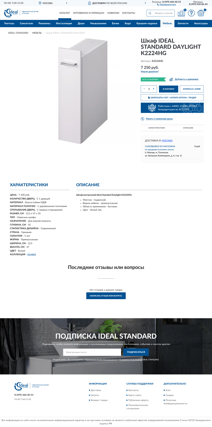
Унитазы (9, 23)
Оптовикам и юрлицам (88, 13)
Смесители (26, 23)
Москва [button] (167, 140)
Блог (168, 390)
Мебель (167, 23)
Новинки (113, 13)
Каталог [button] (64, 13)
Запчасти (183, 23)
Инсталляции (64, 23)
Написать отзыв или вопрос (106, 296)
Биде (128, 23)
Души (81, 23)
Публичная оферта (138, 400)
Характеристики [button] (156, 128)
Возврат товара (99, 400)
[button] (166, 4)
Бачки (115, 23)
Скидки (170, 395)
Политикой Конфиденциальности (101, 360)
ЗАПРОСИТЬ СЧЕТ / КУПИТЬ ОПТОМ (172, 98)
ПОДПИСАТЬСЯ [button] (136, 352)
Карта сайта (134, 395)
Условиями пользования (130, 360)
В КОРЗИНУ (168, 89)
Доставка (96, 390)
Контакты (128, 13)
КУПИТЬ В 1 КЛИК (192, 89)
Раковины (44, 23)
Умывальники (98, 23)
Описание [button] (188, 128)
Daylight (31, 254)
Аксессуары (201, 23)
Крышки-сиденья (146, 23)
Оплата (95, 395)
